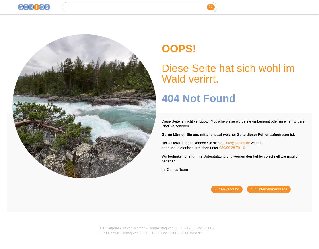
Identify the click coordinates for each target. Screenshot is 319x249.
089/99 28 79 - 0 (232, 148)
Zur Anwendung (226, 189)
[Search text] (135, 7)
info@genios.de (237, 143)
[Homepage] (36, 7)
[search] (211, 7)
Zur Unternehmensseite (268, 189)
